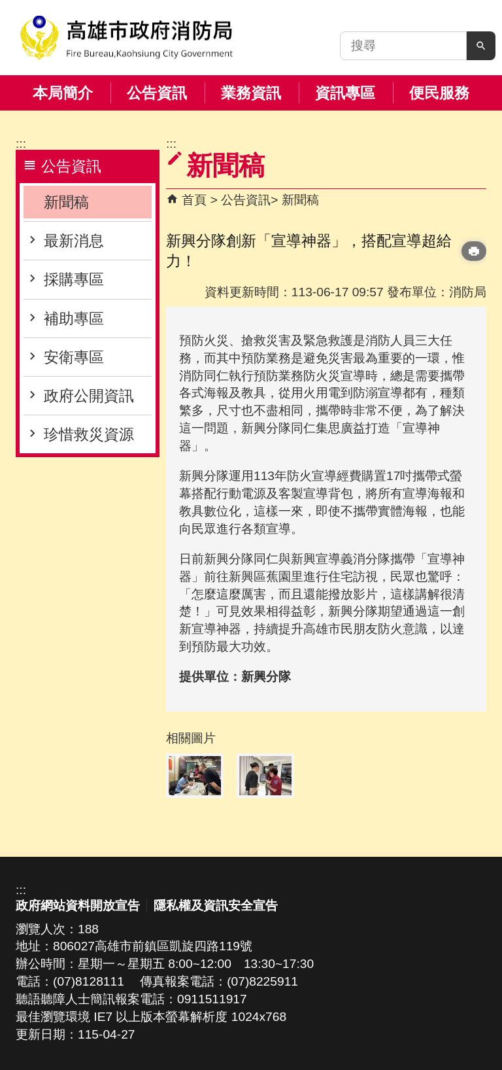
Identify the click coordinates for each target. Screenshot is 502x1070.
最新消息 (74, 240)
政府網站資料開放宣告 (78, 905)
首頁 (194, 200)
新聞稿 (66, 202)
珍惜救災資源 (89, 434)
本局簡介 (63, 92)
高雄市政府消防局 (126, 38)
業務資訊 (251, 92)
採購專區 (74, 279)
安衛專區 (74, 357)
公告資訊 (157, 92)
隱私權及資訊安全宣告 (216, 905)
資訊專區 (345, 92)
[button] (481, 45)
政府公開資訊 (89, 395)
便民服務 (439, 92)
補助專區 (74, 318)
